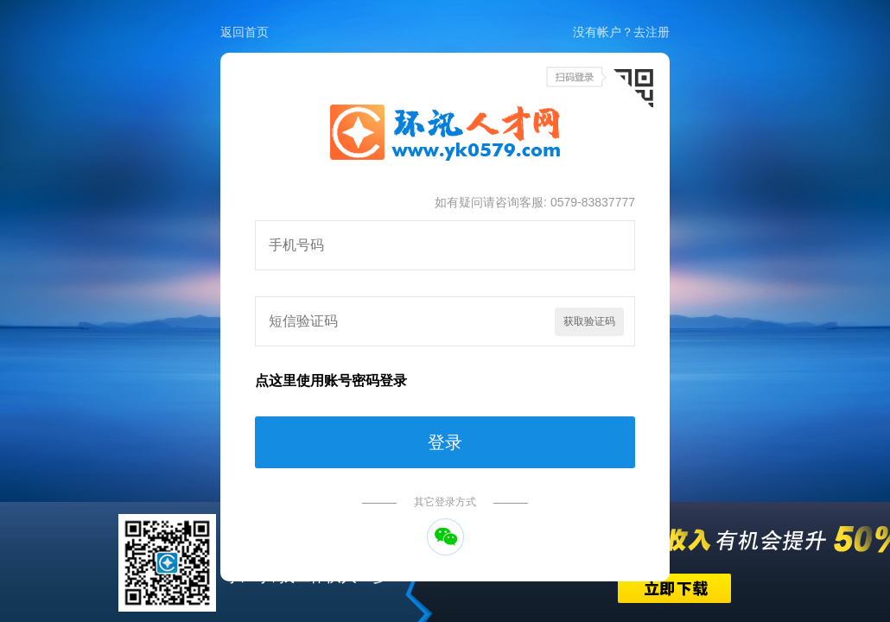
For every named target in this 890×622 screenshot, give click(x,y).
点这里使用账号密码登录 (331, 380)
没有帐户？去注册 (621, 32)
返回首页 (244, 32)
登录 (445, 442)
